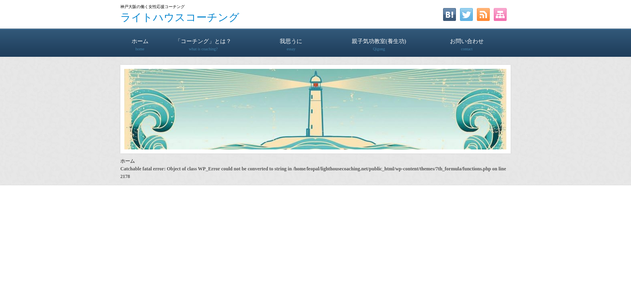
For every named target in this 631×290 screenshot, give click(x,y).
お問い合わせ (467, 41)
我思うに (291, 41)
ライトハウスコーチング (179, 17)
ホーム (139, 41)
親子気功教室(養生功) (379, 41)
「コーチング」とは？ (203, 41)
